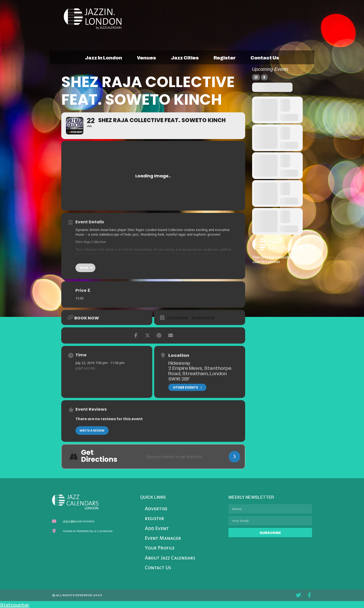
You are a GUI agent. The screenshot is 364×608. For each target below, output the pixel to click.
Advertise (156, 509)
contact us (264, 57)
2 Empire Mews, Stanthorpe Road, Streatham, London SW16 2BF (199, 373)
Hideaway (179, 362)
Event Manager (163, 538)
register (225, 57)
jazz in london (103, 57)
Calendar (177, 318)
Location (178, 355)
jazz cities (185, 57)
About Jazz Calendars (170, 558)
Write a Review (92, 430)
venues (146, 57)
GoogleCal (203, 318)
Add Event (157, 528)
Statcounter (14, 604)
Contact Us (158, 568)
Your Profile (160, 548)
